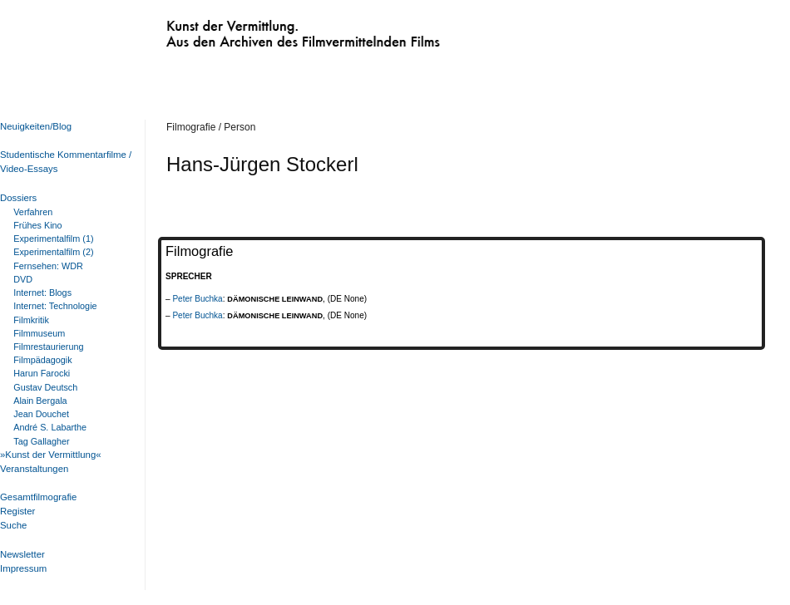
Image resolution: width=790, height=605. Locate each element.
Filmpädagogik (42, 360)
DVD (22, 279)
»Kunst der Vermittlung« (50, 455)
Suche (13, 525)
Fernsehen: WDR (48, 266)
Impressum (23, 568)
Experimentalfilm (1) (53, 238)
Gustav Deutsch (45, 387)
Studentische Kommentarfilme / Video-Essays (62, 162)
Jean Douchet (41, 414)
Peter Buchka (197, 298)
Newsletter (22, 554)
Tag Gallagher (41, 441)
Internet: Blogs (42, 293)
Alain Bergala (40, 401)
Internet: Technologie (54, 306)
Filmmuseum (39, 333)
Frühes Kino (37, 225)
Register (17, 511)
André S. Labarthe (49, 427)
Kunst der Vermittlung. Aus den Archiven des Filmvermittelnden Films (268, 30)
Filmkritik (31, 320)
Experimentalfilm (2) (53, 252)
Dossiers (18, 198)
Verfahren (32, 212)
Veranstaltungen (34, 469)
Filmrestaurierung (48, 347)
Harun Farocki (41, 373)
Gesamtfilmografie (38, 497)
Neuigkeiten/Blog (36, 126)
